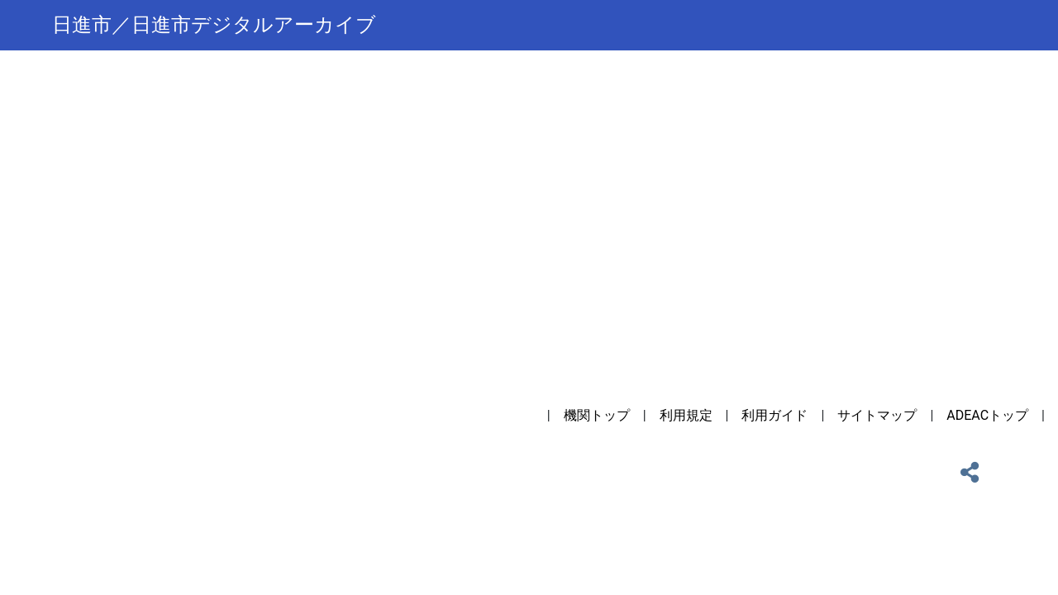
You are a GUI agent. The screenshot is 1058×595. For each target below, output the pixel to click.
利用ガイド (774, 415)
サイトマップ (877, 415)
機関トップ (597, 415)
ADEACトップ (987, 415)
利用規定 (686, 415)
